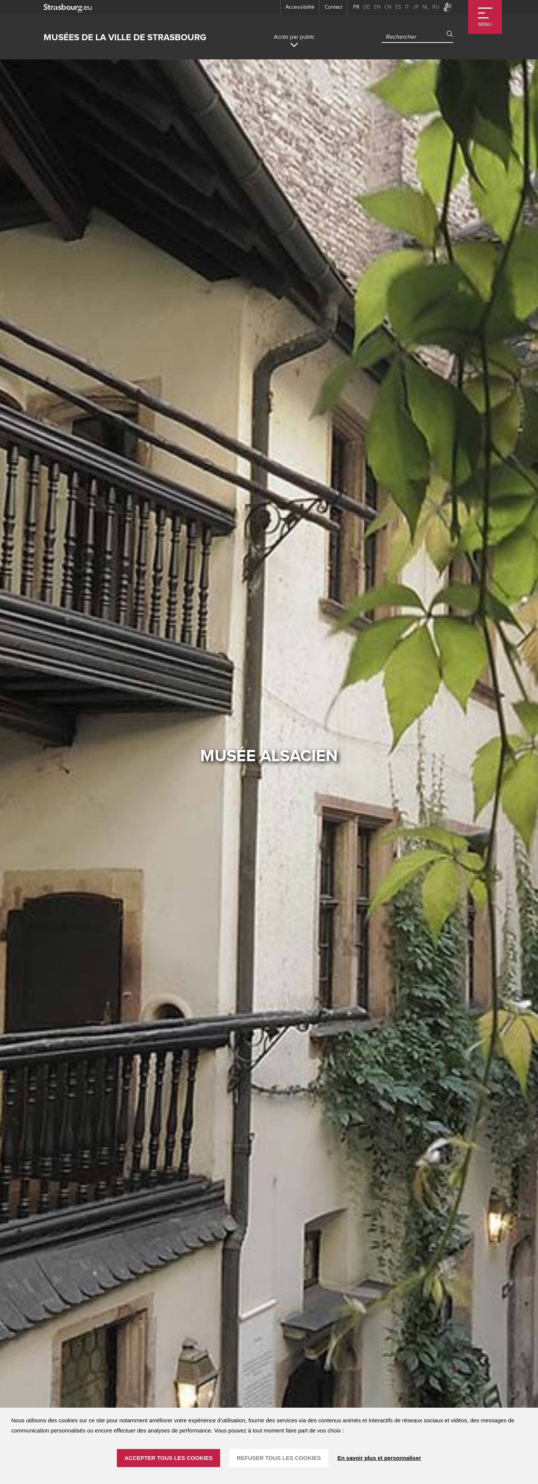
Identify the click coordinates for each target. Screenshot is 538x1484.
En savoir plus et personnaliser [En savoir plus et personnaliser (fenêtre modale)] (379, 1458)
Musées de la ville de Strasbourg (125, 37)
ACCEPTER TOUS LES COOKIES (168, 1458)
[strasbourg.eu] (68, 7)
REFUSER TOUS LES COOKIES (279, 1458)
